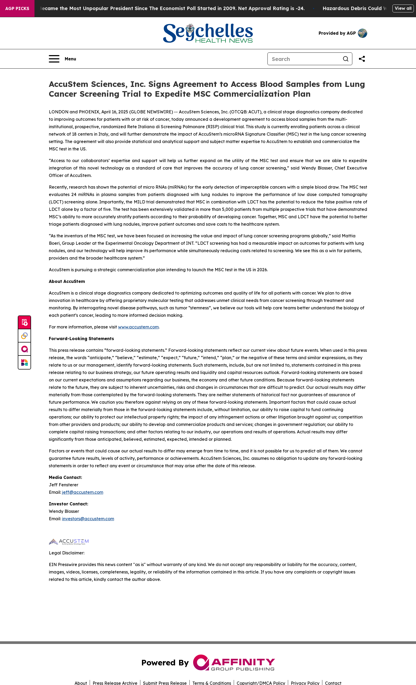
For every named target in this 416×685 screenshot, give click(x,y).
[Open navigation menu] (62, 59)
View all (403, 8)
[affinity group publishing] (24, 349)
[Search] (303, 59)
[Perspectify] (24, 335)
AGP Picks (17, 8)
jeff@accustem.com (82, 492)
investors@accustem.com (88, 518)
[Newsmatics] (24, 362)
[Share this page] (362, 59)
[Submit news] (24, 322)
